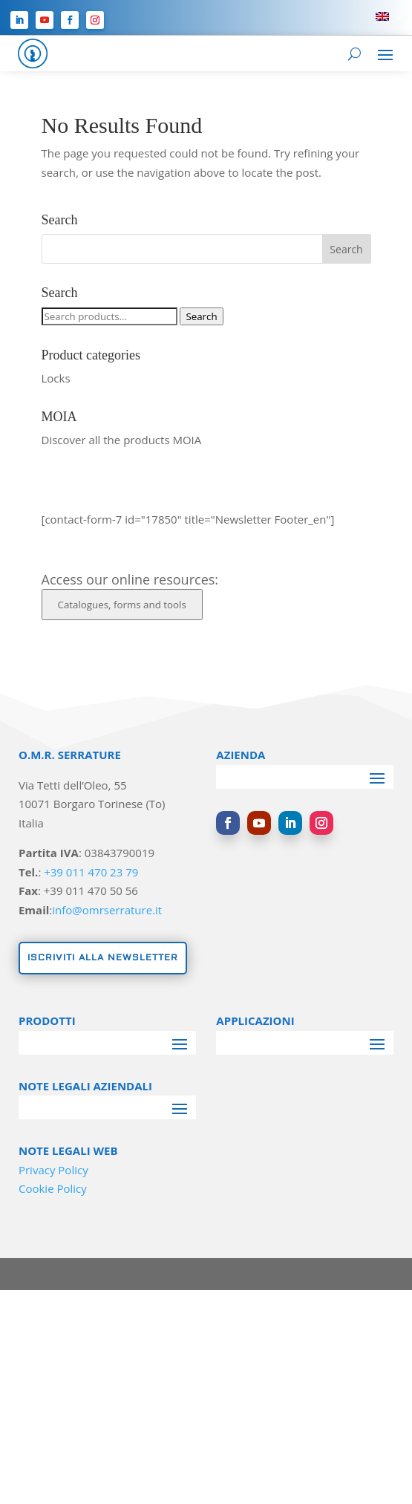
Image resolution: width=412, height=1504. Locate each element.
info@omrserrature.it (107, 909)
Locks (56, 378)
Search (201, 316)
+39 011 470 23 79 (91, 872)
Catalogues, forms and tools (122, 604)
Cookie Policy (53, 1188)
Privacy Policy (53, 1169)
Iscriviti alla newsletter (102, 957)
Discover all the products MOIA (122, 439)
